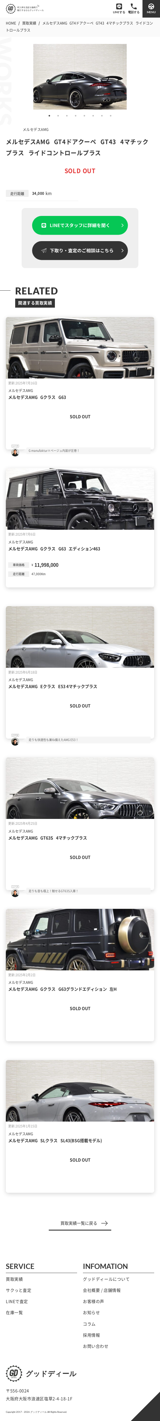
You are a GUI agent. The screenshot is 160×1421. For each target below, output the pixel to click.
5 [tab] (84, 116)
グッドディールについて (106, 1279)
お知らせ (91, 1313)
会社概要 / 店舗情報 (102, 1290)
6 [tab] (93, 116)
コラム (89, 1324)
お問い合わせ (95, 1346)
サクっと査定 (18, 1290)
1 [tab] (49, 116)
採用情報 (91, 1335)
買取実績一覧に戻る (84, 1223)
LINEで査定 (17, 1301)
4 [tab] (76, 116)
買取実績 (14, 1279)
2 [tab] (58, 116)
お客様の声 (93, 1301)
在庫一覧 (14, 1313)
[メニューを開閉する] (151, 9)
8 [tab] (111, 116)
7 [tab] (102, 116)
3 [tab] (67, 116)
